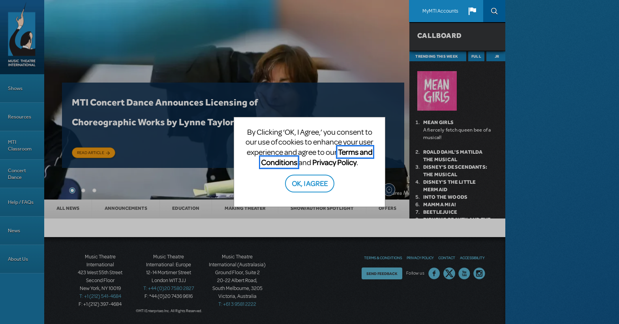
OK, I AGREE (310, 183)
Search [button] (494, 11)
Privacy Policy (334, 162)
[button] (472, 11)
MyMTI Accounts (440, 11)
